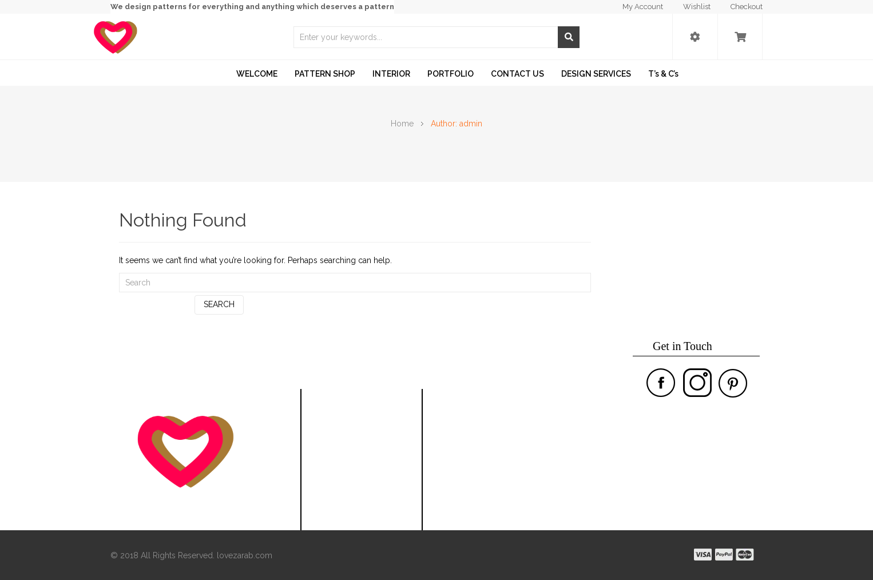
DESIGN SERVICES (596, 73)
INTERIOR (391, 73)
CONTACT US (517, 73)
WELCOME (256, 73)
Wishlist (697, 6)
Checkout (747, 6)
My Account (642, 6)
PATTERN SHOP (325, 73)
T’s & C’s (663, 73)
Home (402, 123)
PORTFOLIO (450, 73)
